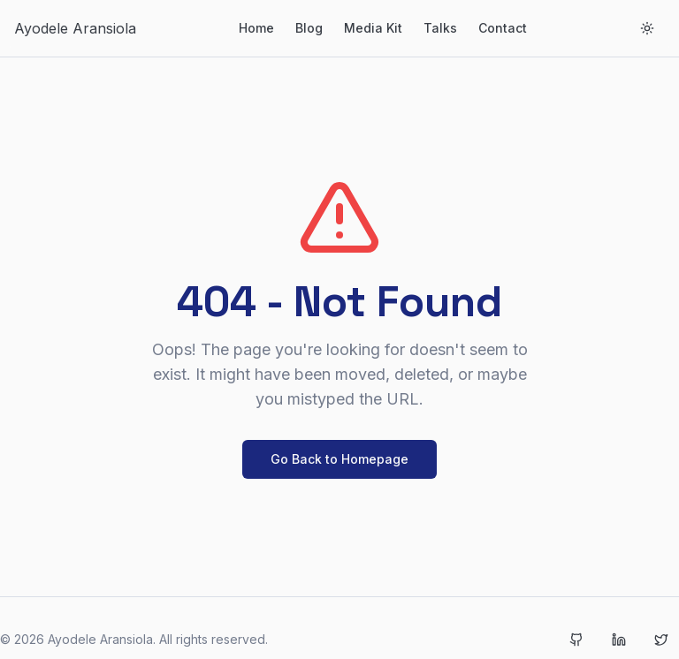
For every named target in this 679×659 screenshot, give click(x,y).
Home (256, 27)
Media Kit (373, 27)
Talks (440, 27)
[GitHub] (576, 639)
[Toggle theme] (647, 28)
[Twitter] (661, 639)
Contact (502, 27)
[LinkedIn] (619, 639)
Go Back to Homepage (339, 458)
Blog (309, 27)
